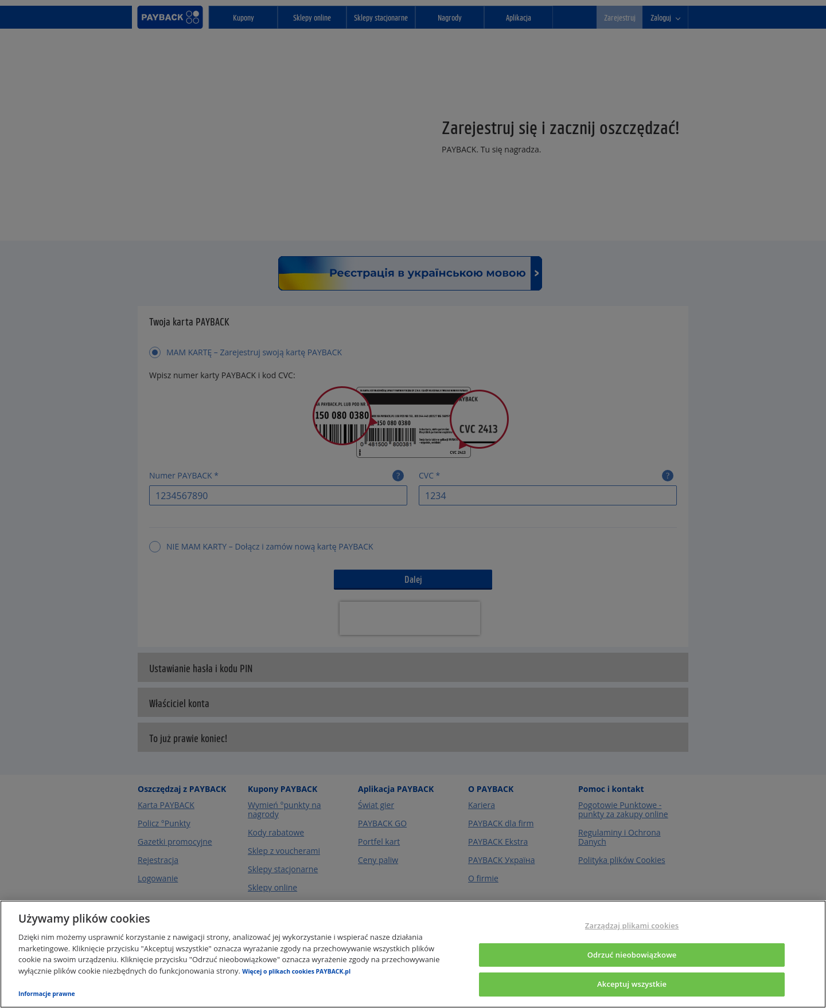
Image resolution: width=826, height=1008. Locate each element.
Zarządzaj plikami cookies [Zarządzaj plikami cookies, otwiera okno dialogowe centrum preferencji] (632, 925)
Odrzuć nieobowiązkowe (632, 955)
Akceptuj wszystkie (632, 984)
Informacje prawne (46, 994)
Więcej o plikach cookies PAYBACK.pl (296, 971)
